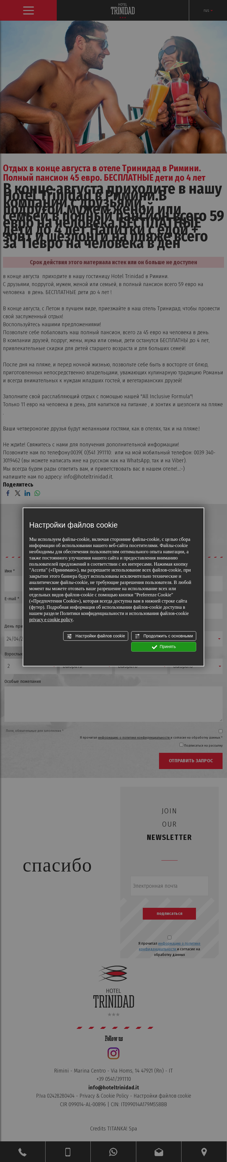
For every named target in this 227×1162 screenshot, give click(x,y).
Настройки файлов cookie (96, 636)
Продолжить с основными (163, 636)
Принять (164, 647)
